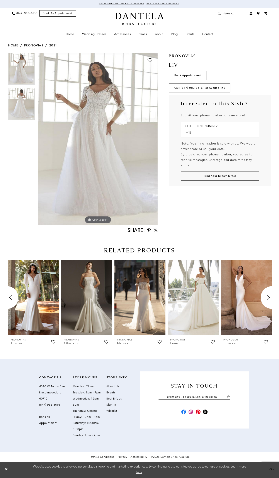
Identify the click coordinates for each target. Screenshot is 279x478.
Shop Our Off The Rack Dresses (121, 4)
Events (111, 393)
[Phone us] (24, 13)
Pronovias (33, 45)
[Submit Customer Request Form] (220, 177)
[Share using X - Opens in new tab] (155, 231)
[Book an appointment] (57, 13)
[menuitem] (24, 13)
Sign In (111, 405)
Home (13, 45)
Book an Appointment (163, 4)
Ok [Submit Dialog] (271, 469)
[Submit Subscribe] (228, 397)
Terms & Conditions (101, 457)
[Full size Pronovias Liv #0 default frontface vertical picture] (98, 139)
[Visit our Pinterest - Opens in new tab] (198, 413)
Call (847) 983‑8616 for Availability (201, 88)
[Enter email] (194, 397)
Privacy (122, 457)
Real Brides (114, 399)
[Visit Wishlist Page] (258, 13)
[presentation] (33, 298)
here (139, 472)
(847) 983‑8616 (49, 405)
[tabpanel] (21, 70)
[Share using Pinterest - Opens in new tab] (148, 231)
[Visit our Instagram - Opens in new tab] (190, 413)
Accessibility (139, 457)
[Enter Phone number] (217, 133)
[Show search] (231, 13)
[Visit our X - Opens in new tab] (206, 413)
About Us (112, 387)
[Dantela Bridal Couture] (140, 19)
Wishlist (111, 411)
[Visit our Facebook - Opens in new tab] (182, 413)
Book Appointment (188, 75)
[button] (251, 13)
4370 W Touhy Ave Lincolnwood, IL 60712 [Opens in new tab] (52, 393)
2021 (53, 45)
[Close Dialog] (6, 470)
